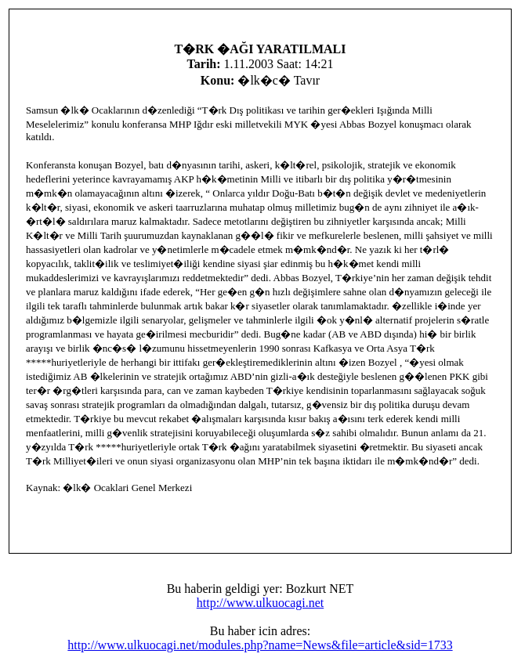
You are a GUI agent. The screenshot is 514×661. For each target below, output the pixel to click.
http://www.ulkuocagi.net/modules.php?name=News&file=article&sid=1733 (259, 645)
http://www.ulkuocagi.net (260, 602)
